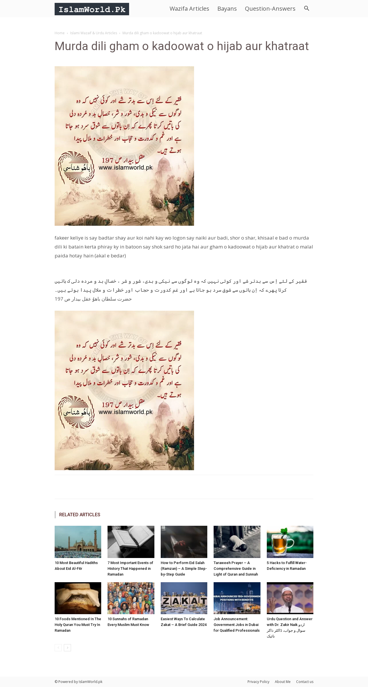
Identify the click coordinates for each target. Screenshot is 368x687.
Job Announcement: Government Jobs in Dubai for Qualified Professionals (237, 625)
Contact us (304, 681)
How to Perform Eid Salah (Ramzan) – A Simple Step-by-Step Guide (184, 568)
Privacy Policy (258, 681)
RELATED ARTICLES (79, 514)
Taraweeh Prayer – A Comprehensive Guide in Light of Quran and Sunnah (236, 568)
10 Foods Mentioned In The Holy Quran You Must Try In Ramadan (78, 625)
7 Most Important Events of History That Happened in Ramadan (130, 568)
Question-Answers (270, 8)
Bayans (227, 8)
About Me (283, 681)
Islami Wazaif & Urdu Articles (93, 33)
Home (60, 33)
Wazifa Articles (189, 8)
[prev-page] (58, 647)
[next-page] (67, 647)
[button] (306, 9)
